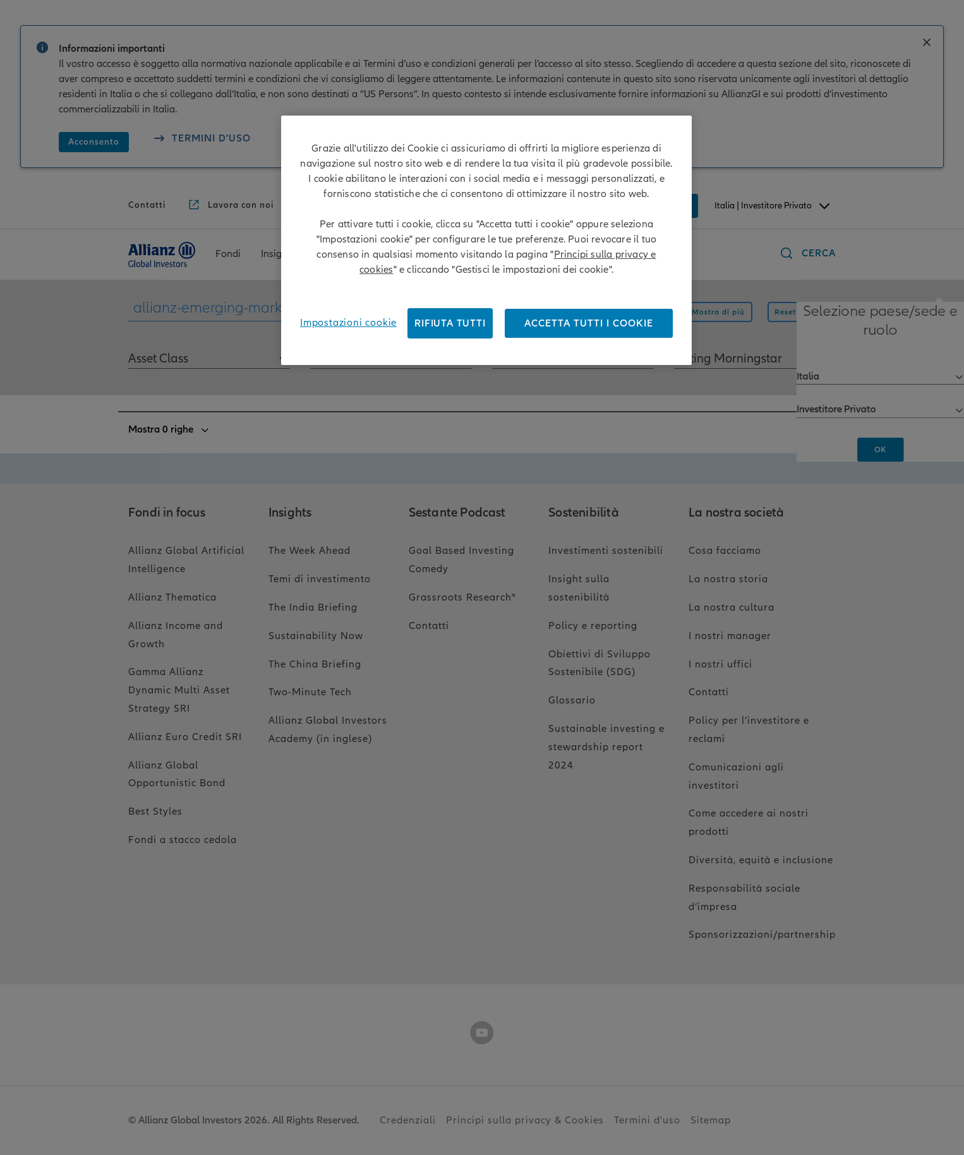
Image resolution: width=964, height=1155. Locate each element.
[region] (486, 240)
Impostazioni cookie (348, 322)
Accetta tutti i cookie (588, 323)
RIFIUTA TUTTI (449, 323)
